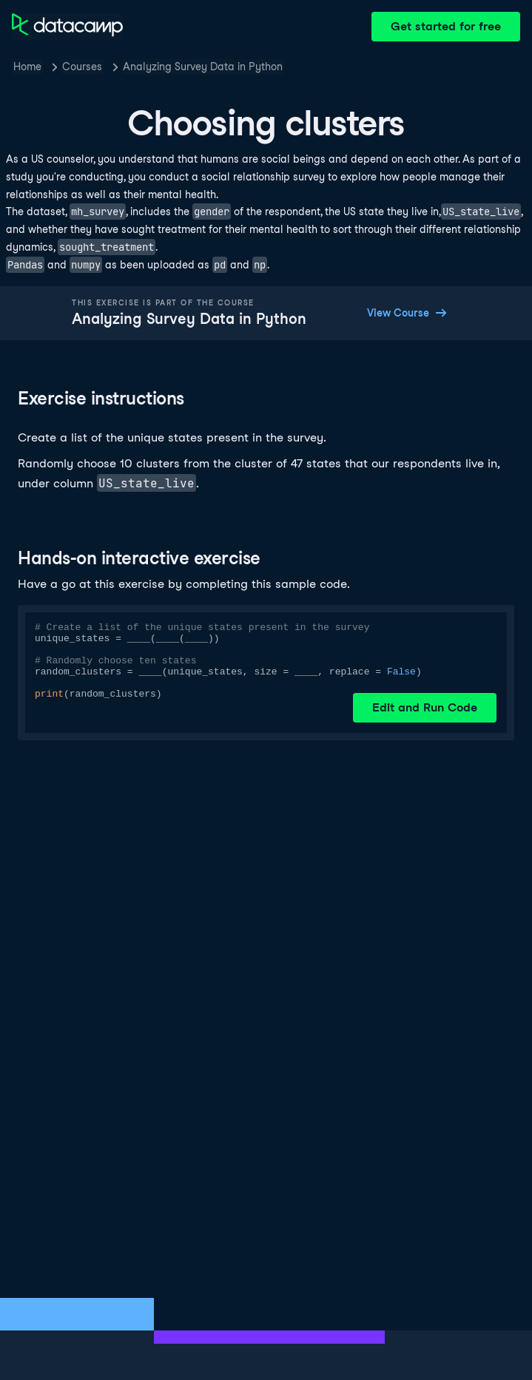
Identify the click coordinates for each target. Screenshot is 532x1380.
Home (27, 66)
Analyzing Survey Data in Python (203, 66)
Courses (82, 66)
